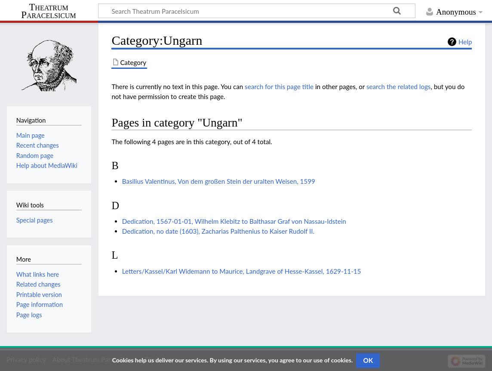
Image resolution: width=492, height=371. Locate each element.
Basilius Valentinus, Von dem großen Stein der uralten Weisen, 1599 (218, 181)
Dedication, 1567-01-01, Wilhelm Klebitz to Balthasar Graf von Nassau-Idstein (234, 221)
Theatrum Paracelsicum (48, 11)
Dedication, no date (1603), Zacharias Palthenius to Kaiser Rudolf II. (218, 231)
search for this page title (279, 86)
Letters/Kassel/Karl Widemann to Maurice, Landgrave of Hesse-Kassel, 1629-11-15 (241, 271)
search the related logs (398, 86)
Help (465, 42)
